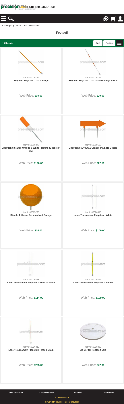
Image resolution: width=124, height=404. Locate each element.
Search (11, 18)
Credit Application (15, 393)
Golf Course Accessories (27, 25)
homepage (18, 7)
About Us (77, 393)
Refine (109, 43)
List (119, 43)
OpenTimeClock (72, 402)
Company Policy (47, 393)
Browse (3, 18)
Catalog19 (7, 25)
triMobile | (60, 402)
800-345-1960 (45, 7)
